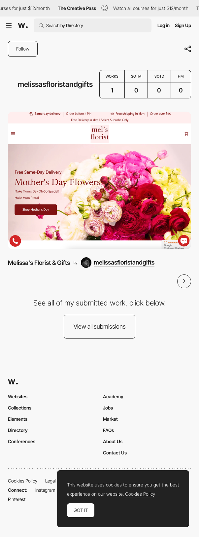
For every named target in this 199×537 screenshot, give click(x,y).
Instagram (45, 490)
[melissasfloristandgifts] (117, 262)
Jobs (108, 408)
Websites (17, 396)
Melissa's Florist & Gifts (39, 262)
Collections (19, 408)
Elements (17, 419)
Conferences (21, 441)
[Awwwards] (23, 25)
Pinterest (16, 499)
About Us (112, 441)
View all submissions (100, 326)
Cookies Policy (22, 480)
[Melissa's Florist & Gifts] (99, 180)
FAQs (108, 430)
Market (110, 419)
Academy (113, 396)
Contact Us (115, 452)
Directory (18, 430)
